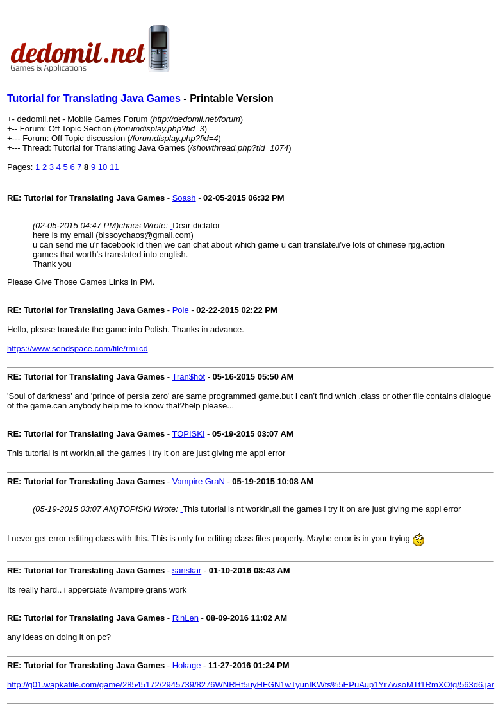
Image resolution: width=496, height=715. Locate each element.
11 (114, 167)
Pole (180, 310)
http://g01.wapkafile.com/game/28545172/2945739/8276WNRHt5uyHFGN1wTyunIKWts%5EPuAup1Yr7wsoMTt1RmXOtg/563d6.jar (250, 684)
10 (102, 167)
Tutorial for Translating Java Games (94, 98)
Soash (184, 198)
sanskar (187, 570)
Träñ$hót (188, 377)
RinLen (185, 618)
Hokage (186, 665)
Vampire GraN (198, 481)
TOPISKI (188, 434)
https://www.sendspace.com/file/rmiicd (77, 348)
